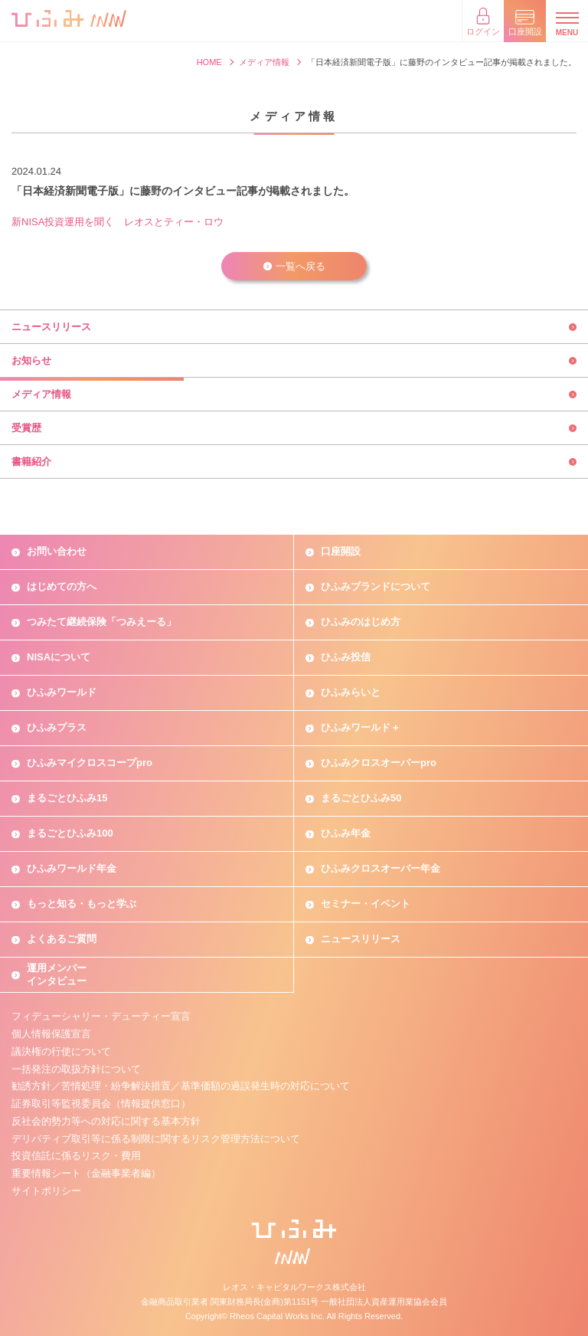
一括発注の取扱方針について (76, 1069)
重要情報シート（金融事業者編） (86, 1173)
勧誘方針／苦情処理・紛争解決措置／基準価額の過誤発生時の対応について (180, 1086)
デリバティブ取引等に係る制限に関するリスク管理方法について (155, 1138)
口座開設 (341, 551)
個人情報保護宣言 (51, 1034)
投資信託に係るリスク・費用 (76, 1155)
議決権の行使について (61, 1051)
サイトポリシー (46, 1191)
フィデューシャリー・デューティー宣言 (101, 1016)
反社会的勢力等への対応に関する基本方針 (106, 1121)
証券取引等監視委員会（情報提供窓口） (101, 1103)
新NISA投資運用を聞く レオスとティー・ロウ (117, 222)
